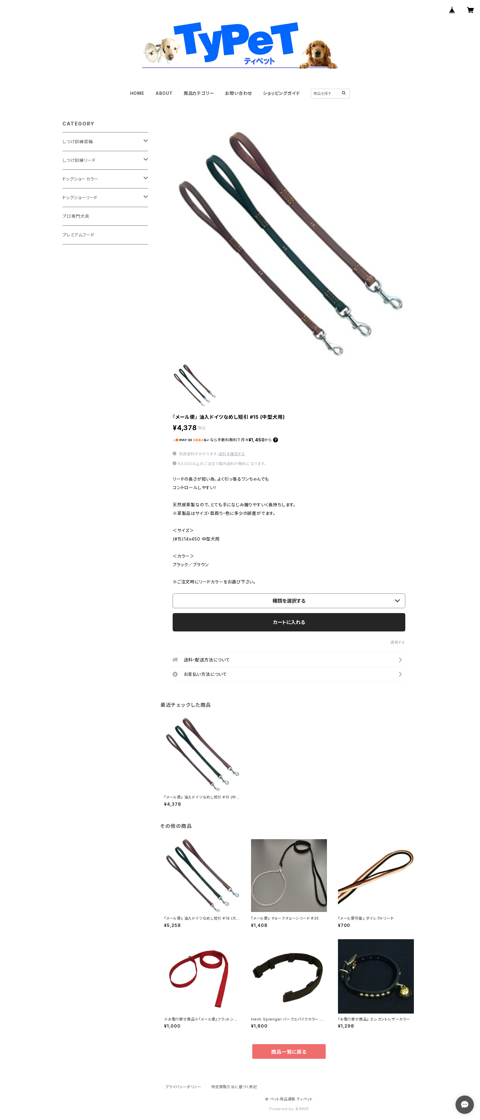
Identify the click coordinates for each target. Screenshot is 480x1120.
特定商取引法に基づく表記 (234, 1087)
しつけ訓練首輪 (77, 141)
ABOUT (164, 93)
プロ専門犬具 (75, 216)
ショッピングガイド (281, 93)
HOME (137, 93)
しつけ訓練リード (79, 160)
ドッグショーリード (80, 197)
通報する (397, 642)
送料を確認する (232, 454)
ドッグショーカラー (80, 178)
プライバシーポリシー (183, 1087)
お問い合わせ (238, 93)
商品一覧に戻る (289, 1052)
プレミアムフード (78, 234)
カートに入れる (289, 622)
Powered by (289, 1109)
